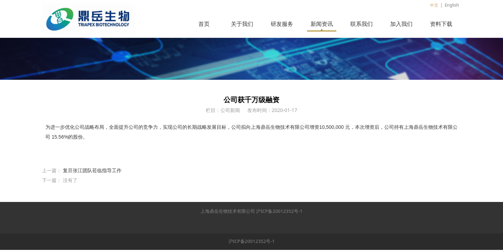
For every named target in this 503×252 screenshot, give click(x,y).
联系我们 (361, 24)
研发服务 (282, 24)
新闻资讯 (322, 24)
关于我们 (242, 24)
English (452, 5)
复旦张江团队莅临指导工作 (92, 170)
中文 (434, 5)
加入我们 (401, 24)
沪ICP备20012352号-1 (279, 211)
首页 (204, 24)
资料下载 (441, 24)
